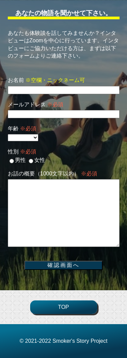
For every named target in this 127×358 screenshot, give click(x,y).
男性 (17, 160)
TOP (63, 307)
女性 (37, 160)
